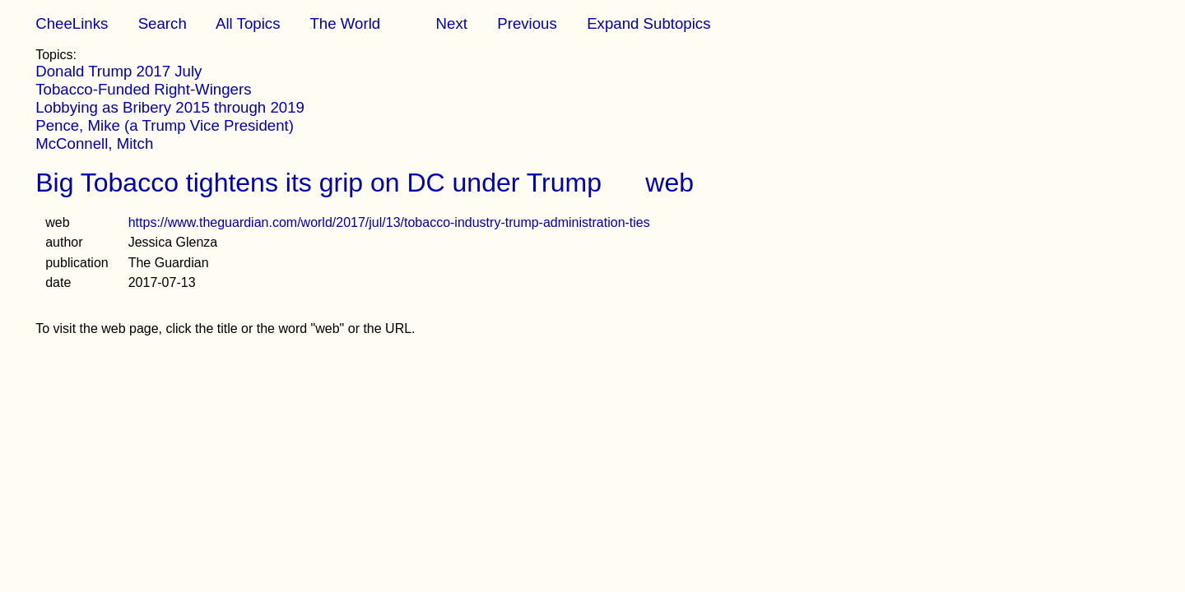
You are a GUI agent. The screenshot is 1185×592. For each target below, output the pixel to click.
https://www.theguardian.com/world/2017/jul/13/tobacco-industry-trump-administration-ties (389, 222)
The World (344, 23)
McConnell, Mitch (94, 143)
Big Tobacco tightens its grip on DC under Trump (318, 182)
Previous (527, 23)
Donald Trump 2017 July (118, 71)
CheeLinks (71, 23)
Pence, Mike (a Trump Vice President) (164, 125)
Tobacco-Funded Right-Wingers (143, 89)
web (669, 182)
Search (162, 23)
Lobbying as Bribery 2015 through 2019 (169, 107)
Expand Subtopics (648, 23)
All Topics (248, 23)
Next (451, 23)
